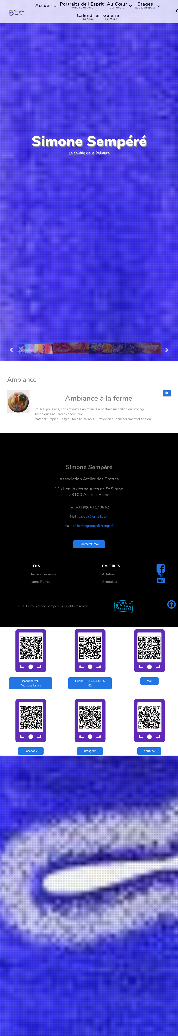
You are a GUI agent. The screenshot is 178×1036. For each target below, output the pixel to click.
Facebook (31, 750)
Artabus (108, 574)
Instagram (89, 750)
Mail (149, 681)
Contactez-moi (89, 544)
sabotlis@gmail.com (93, 516)
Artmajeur (109, 581)
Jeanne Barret (40, 581)
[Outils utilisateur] (167, 393)
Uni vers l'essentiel (43, 574)
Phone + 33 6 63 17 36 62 (90, 683)
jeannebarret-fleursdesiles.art (31, 683)
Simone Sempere (47, 606)
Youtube (149, 750)
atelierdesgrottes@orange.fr (93, 526)
